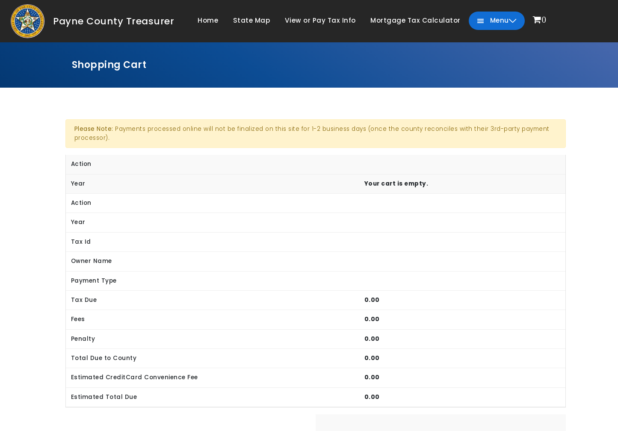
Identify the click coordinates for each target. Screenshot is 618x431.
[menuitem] (540, 20)
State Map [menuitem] (251, 20)
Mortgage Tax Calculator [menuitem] (415, 20)
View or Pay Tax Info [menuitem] (320, 20)
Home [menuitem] (208, 20)
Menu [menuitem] (496, 21)
